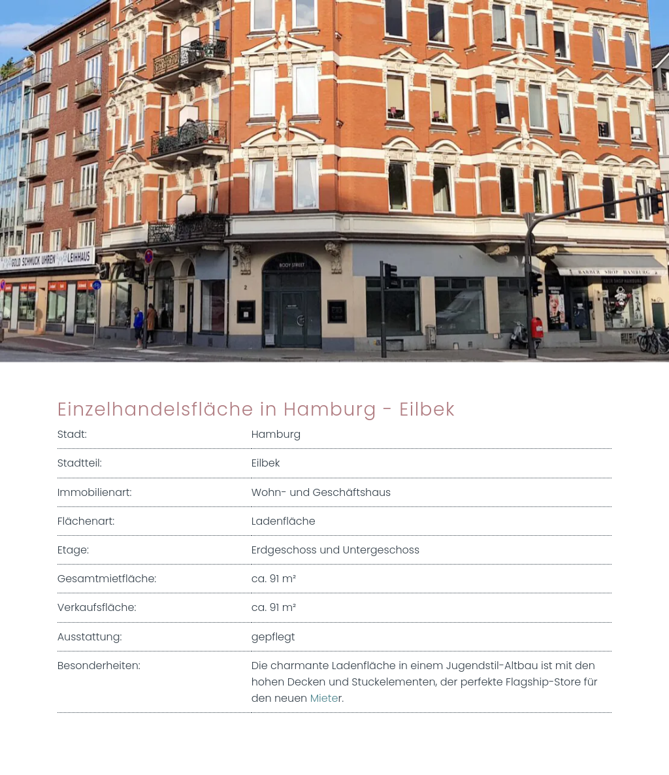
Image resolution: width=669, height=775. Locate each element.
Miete (324, 698)
